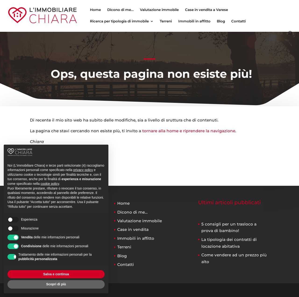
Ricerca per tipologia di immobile (119, 21)
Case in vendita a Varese (206, 10)
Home (95, 10)
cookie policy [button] (50, 184)
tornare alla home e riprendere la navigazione (188, 131)
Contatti (238, 21)
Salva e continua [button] (56, 274)
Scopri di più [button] (56, 284)
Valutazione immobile (159, 10)
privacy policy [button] (83, 170)
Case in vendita (133, 229)
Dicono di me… (120, 10)
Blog (221, 21)
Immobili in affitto (194, 21)
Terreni (166, 21)
